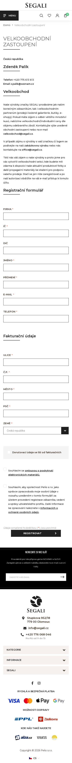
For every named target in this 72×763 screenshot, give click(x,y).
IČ (5, 226)
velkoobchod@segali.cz (18, 133)
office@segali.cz (32, 149)
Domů (6, 25)
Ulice (8, 355)
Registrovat (40, 533)
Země (7, 423)
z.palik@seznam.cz (22, 83)
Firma (8, 209)
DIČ (6, 243)
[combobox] (36, 430)
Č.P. (6, 372)
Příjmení (10, 277)
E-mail (8, 294)
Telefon (10, 311)
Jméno (8, 260)
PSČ (6, 406)
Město (8, 389)
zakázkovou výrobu (36, 145)
